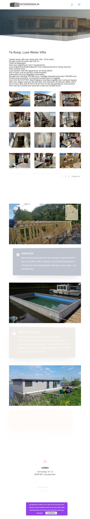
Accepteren (51, 513)
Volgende (75, 176)
